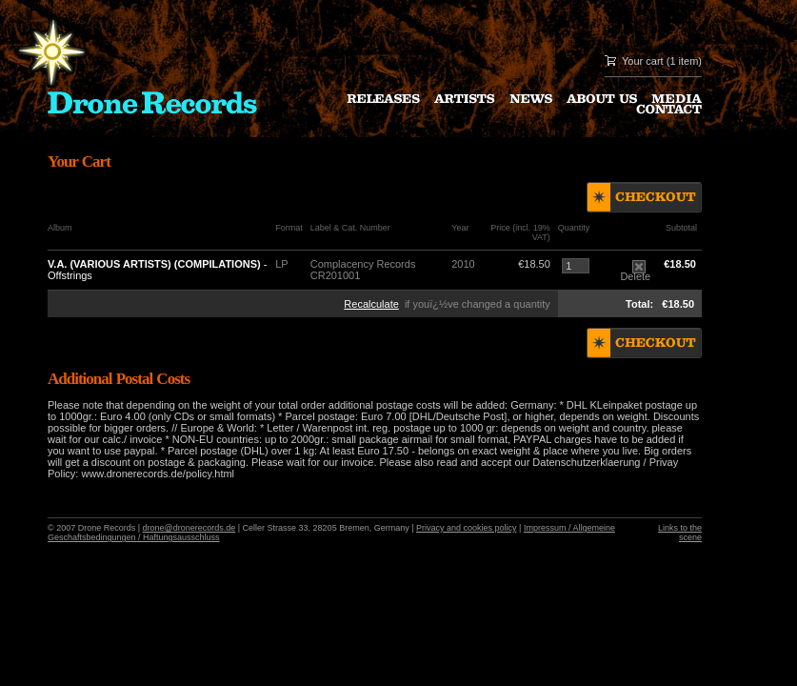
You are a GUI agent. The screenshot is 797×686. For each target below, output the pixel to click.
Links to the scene (680, 532)
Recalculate (371, 304)
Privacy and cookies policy (466, 528)
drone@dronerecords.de (189, 528)
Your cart (643, 61)
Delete (635, 271)
